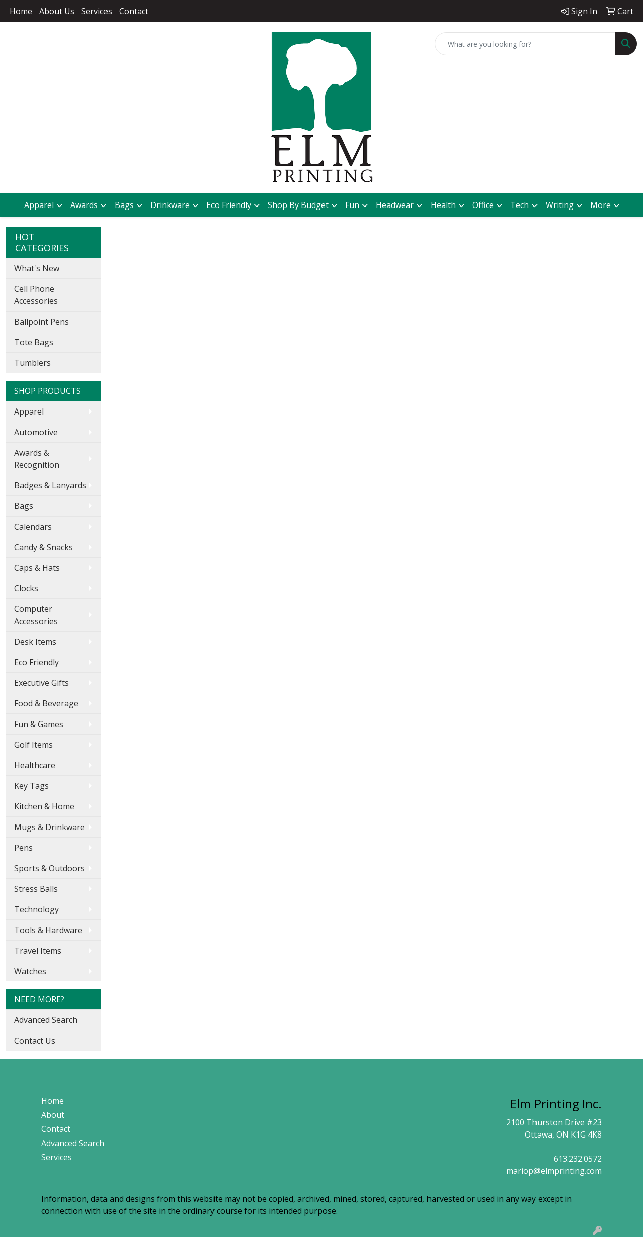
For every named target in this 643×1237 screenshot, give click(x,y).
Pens (23, 847)
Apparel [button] (39, 205)
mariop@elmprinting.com (554, 1170)
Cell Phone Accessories (36, 294)
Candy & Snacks (43, 547)
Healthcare (34, 765)
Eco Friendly (228, 205)
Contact (133, 11)
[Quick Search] (525, 43)
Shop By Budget (298, 205)
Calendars (33, 526)
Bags (23, 505)
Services (96, 11)
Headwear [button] (395, 205)
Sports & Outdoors (49, 868)
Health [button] (443, 205)
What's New (36, 268)
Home (21, 11)
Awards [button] (84, 205)
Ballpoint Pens (41, 321)
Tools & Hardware (48, 930)
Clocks (26, 588)
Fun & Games (38, 724)
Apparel (29, 411)
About (52, 1114)
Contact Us (34, 1040)
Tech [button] (519, 205)
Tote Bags (33, 342)
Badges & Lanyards (50, 485)
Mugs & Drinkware (49, 827)
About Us (56, 11)
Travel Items (37, 950)
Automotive (36, 432)
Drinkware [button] (170, 205)
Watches (30, 971)
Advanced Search (45, 1019)
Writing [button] (560, 205)
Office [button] (483, 205)
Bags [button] (124, 205)
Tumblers (32, 362)
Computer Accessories (36, 615)
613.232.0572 (578, 1158)
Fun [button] (352, 205)
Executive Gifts (41, 682)
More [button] (600, 205)
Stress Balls (36, 888)
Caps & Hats (37, 567)
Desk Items (35, 641)
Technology (36, 909)
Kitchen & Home (44, 806)
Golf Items (33, 744)
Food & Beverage (46, 703)
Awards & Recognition (36, 458)
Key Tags (31, 785)
